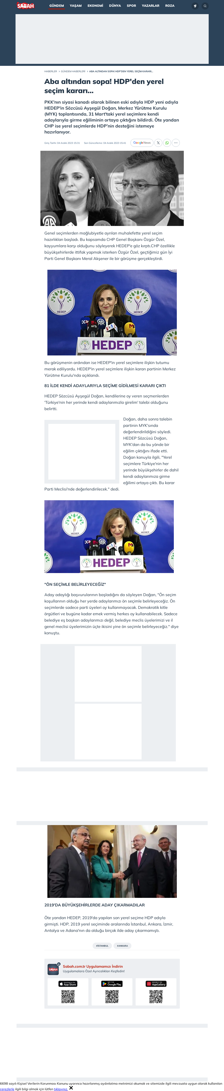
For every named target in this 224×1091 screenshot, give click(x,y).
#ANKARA (122, 945)
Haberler (50, 71)
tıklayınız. (61, 1089)
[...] (176, 143)
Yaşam (76, 6)
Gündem (56, 6)
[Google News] (142, 143)
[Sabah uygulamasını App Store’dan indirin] (68, 991)
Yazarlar (150, 6)
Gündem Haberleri (73, 71)
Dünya (115, 6)
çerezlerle (7, 1089)
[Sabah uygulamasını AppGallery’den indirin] (156, 991)
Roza (169, 6)
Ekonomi (95, 6)
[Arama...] (205, 6)
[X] (158, 143)
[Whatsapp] (167, 143)
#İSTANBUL (102, 945)
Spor (131, 6)
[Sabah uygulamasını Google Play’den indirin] (112, 991)
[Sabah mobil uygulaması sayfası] (54, 968)
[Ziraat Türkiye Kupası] (195, 6)
